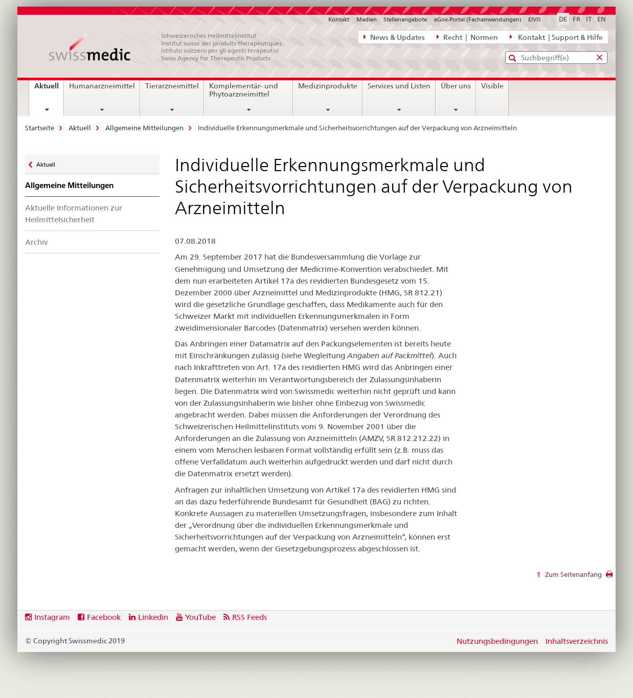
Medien (366, 19)
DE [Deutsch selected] (563, 19)
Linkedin (153, 617)
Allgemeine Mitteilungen (144, 128)
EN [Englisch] (601, 19)
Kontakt (338, 19)
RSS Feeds (249, 617)
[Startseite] (170, 47)
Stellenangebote (405, 19)
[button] (514, 58)
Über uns (456, 86)
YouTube (200, 617)
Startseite (39, 128)
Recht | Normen (467, 37)
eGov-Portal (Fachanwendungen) (478, 19)
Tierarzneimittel (172, 86)
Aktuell (48, 89)
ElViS (534, 19)
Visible (492, 86)
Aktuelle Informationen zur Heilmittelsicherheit (73, 213)
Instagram (52, 617)
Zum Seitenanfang (573, 574)
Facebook (104, 617)
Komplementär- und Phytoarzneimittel (243, 90)
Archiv (36, 242)
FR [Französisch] (576, 19)
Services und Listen (399, 86)
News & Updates (394, 37)
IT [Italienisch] (589, 19)
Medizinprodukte (327, 86)
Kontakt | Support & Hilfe (556, 37)
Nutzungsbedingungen (497, 641)
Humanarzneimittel (102, 86)
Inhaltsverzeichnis (577, 641)
